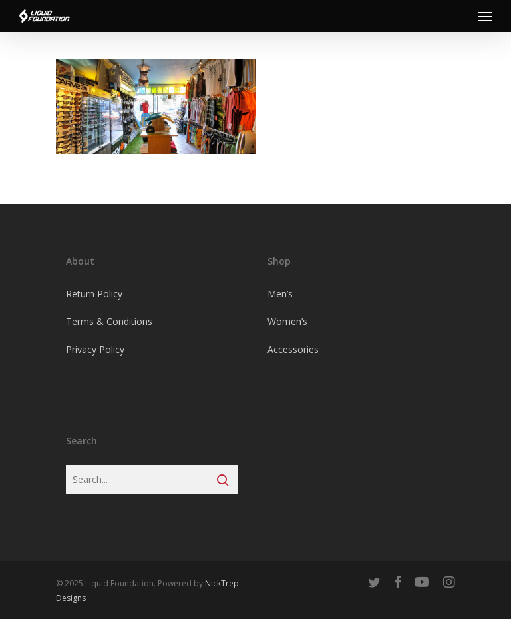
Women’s (287, 321)
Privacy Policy (95, 349)
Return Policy (94, 293)
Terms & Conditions (109, 321)
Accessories (293, 349)
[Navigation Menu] (485, 16)
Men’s (280, 293)
